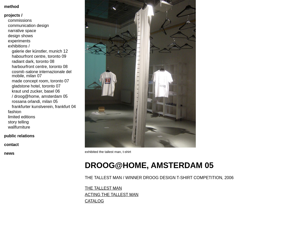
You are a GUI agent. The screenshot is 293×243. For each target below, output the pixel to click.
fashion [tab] (14, 112)
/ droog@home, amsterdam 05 (40, 96)
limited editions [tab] (21, 117)
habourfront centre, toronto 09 (39, 56)
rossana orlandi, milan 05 (35, 102)
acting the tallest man (112, 194)
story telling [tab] (18, 122)
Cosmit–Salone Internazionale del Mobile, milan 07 (41, 74)
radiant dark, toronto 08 (33, 62)
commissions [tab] (20, 20)
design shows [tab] (20, 36)
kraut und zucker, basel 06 (36, 91)
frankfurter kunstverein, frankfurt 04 (44, 107)
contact (11, 145)
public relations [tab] (19, 136)
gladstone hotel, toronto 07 (36, 86)
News (9, 153)
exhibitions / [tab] (19, 46)
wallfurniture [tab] (19, 127)
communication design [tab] (28, 26)
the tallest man (103, 188)
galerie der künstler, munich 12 (40, 51)
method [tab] (11, 7)
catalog (94, 201)
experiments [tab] (19, 41)
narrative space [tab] (22, 31)
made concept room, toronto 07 (40, 81)
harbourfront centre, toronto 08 (40, 67)
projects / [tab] (13, 15)
